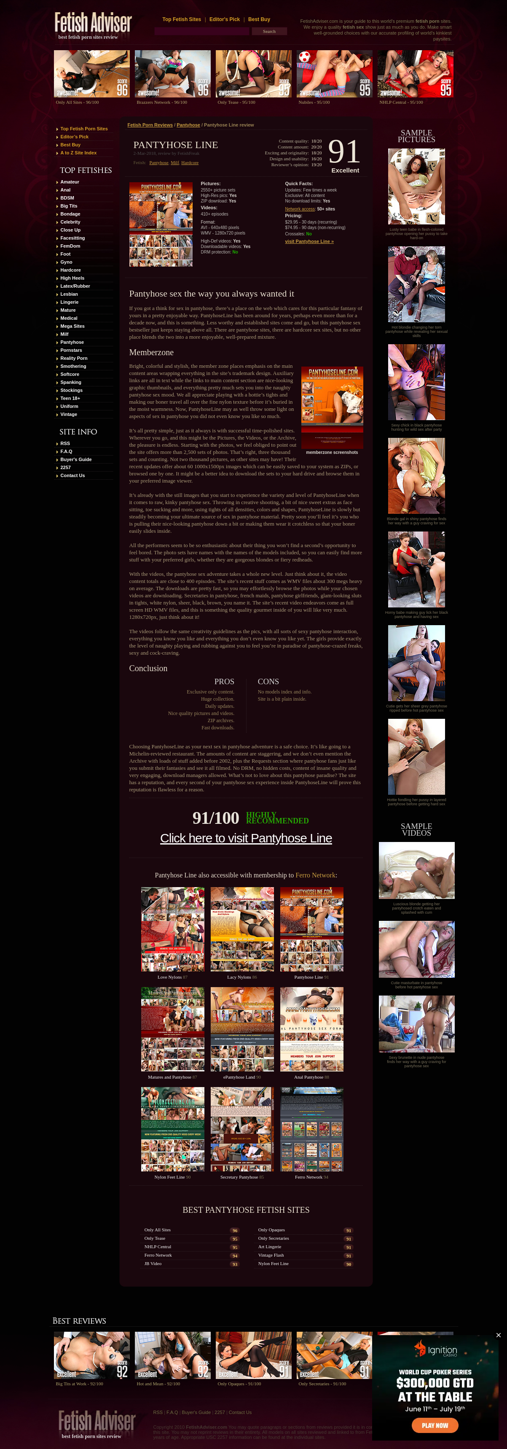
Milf (65, 334)
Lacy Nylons (239, 976)
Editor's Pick (224, 19)
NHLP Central (158, 1246)
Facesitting (73, 237)
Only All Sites (158, 1229)
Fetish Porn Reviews (150, 124)
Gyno (66, 261)
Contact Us (73, 475)
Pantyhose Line (309, 976)
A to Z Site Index (79, 152)
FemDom (70, 245)
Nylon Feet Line (170, 1176)
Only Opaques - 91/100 (239, 1383)
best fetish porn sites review (88, 37)
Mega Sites (73, 326)
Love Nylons (170, 976)
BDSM (67, 197)
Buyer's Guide (76, 459)
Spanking (71, 382)
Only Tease (155, 1238)
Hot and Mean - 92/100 (158, 1383)
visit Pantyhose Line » (309, 241)
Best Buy (259, 19)
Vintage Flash (271, 1254)
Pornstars (71, 350)
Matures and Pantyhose (169, 1076)
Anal (66, 189)
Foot (66, 253)
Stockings (72, 390)
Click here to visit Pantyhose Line (246, 838)
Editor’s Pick (75, 136)
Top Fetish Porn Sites (84, 128)
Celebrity (70, 221)
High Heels (73, 278)
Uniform (69, 406)
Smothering (73, 366)
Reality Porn (74, 358)
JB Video (153, 1263)
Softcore (70, 374)
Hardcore (71, 270)
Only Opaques (271, 1229)
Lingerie (70, 302)
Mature (68, 310)
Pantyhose (72, 342)
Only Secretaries (273, 1238)
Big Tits (69, 205)
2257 (66, 467)
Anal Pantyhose (308, 1076)
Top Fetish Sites (183, 19)
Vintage (69, 414)
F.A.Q (66, 451)
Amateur (70, 181)
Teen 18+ (70, 398)
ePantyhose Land (239, 1076)
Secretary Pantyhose (239, 1176)
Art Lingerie (270, 1246)
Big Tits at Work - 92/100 (79, 1383)
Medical (69, 318)
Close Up (71, 229)
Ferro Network (315, 875)
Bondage (70, 213)
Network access (300, 209)
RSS (65, 443)
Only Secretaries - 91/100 (322, 1383)
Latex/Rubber (75, 286)
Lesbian (69, 294)
